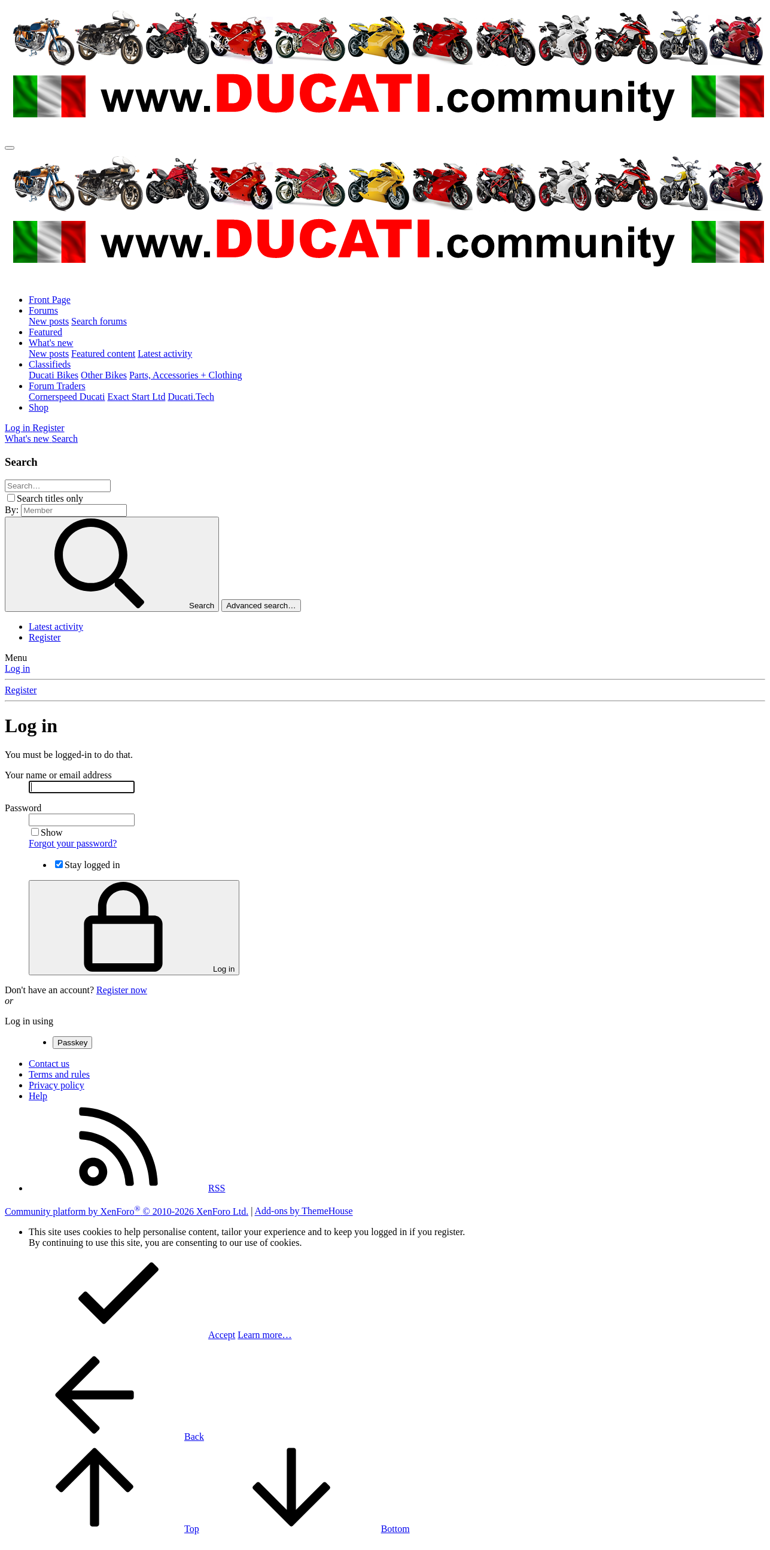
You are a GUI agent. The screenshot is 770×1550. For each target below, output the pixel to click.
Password (23, 808)
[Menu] (9, 148)
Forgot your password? (73, 843)
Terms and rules (59, 1074)
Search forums (99, 321)
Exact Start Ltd (137, 397)
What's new (51, 343)
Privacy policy (56, 1085)
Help (38, 1096)
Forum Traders (57, 386)
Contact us (49, 1063)
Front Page (50, 300)
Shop (38, 407)
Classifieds (50, 364)
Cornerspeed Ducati (67, 397)
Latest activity (165, 353)
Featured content (103, 353)
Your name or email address (58, 775)
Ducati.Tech (191, 397)
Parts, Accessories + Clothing (185, 375)
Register (44, 637)
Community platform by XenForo (126, 1211)
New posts (49, 321)
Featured (45, 332)
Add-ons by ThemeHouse (304, 1211)
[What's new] (28, 438)
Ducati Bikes (53, 375)
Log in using (29, 1021)
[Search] (64, 438)
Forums (43, 310)
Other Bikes (104, 375)
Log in (17, 668)
